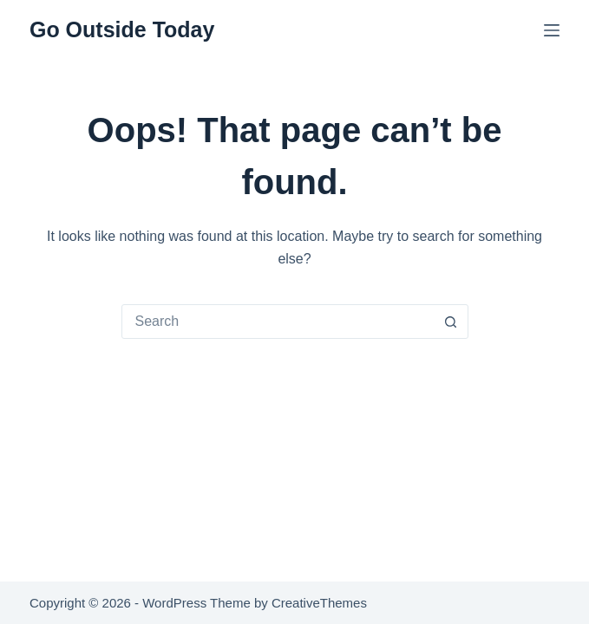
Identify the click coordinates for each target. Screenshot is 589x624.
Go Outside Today (121, 29)
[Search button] (451, 321)
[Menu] (552, 30)
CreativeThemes (319, 602)
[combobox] (278, 321)
